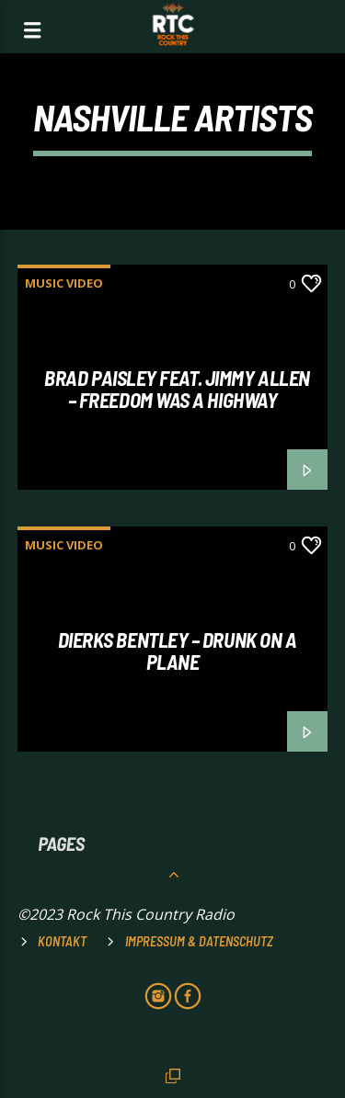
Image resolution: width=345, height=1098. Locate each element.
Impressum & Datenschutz (199, 941)
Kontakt (62, 941)
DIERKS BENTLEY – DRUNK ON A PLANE (177, 651)
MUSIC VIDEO (64, 283)
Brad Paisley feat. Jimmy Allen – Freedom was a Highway (177, 389)
